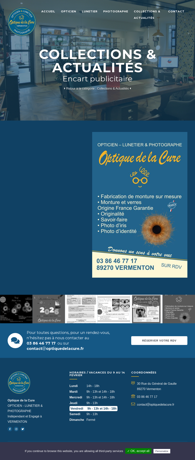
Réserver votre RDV (159, 340)
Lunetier (90, 11)
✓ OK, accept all (138, 451)
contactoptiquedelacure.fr (55, 348)
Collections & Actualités (147, 15)
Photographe (115, 11)
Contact (176, 11)
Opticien (68, 11)
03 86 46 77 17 (41, 343)
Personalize (161, 451)
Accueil (48, 11)
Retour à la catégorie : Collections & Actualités (97, 88)
